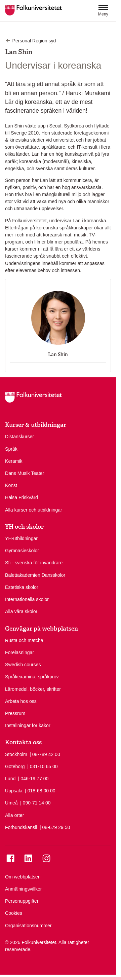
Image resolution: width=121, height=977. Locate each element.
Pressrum (15, 713)
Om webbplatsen (23, 876)
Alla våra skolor (21, 611)
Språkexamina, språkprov (32, 676)
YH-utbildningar (21, 538)
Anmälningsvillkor (23, 889)
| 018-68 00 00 (40, 790)
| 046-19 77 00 (33, 778)
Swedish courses (23, 664)
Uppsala (14, 790)
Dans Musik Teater (24, 473)
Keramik (14, 461)
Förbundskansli (21, 827)
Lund (10, 778)
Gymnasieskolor (22, 550)
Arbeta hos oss (21, 701)
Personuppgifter (21, 901)
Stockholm (16, 754)
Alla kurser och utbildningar (33, 510)
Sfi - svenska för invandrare (34, 562)
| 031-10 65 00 (42, 766)
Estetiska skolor (21, 587)
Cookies (13, 913)
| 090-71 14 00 (35, 802)
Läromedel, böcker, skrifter (33, 689)
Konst (11, 485)
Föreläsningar (19, 652)
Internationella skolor (27, 599)
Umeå (11, 802)
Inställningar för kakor (27, 725)
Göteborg (15, 766)
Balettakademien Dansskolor (35, 575)
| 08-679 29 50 (55, 827)
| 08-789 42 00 (45, 754)
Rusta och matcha (24, 640)
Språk (11, 449)
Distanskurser (19, 436)
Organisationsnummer (28, 925)
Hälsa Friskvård (21, 497)
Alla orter (14, 815)
